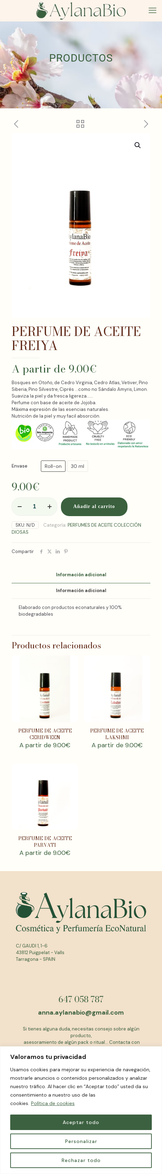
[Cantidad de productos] (34, 506)
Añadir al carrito (94, 506)
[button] (138, 145)
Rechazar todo (81, 1160)
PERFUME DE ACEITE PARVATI (45, 842)
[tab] (81, 575)
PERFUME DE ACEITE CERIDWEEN (45, 734)
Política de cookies (53, 1103)
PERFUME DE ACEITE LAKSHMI (117, 734)
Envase (19, 466)
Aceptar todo (81, 1122)
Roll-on (53, 466)
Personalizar (81, 1141)
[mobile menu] (152, 11)
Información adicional (81, 575)
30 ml (77, 466)
